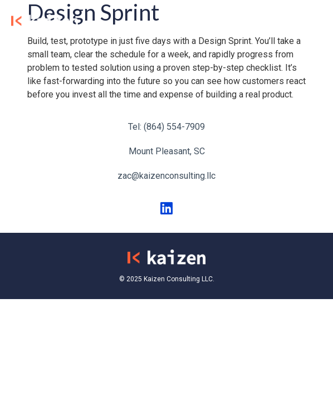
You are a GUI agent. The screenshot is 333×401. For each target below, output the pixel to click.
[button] (311, 20)
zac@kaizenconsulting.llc (166, 175)
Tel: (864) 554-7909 (166, 126)
